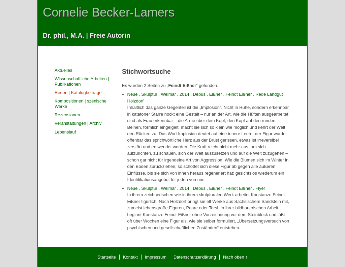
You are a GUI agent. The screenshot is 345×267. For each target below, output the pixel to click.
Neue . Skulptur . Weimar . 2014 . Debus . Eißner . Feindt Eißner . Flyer (196, 188)
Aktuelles (63, 70)
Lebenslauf (65, 132)
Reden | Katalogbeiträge (78, 92)
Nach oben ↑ (235, 257)
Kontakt (130, 257)
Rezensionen (67, 114)
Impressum (155, 257)
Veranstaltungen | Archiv (78, 123)
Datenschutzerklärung (195, 257)
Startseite (106, 257)
